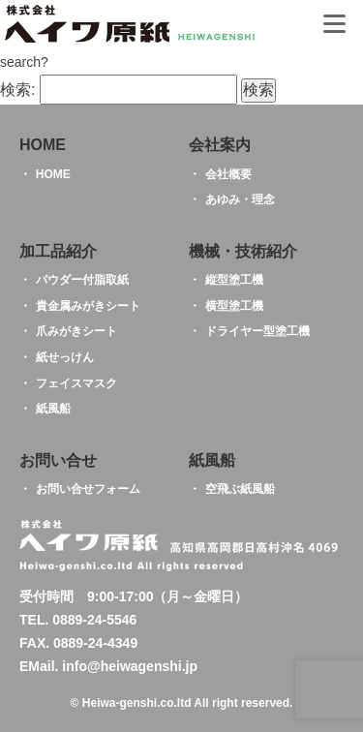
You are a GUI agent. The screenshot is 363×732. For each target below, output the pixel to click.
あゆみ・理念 (240, 199)
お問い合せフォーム (88, 489)
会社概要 (228, 174)
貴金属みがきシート (88, 306)
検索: (17, 89)
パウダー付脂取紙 (82, 280)
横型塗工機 (234, 306)
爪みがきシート (76, 331)
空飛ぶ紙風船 (240, 489)
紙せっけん (65, 357)
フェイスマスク (76, 383)
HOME (53, 174)
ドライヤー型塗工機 (257, 331)
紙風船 (53, 408)
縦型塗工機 (234, 280)
